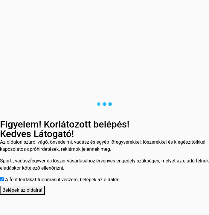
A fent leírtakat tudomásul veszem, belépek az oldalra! (62, 179)
